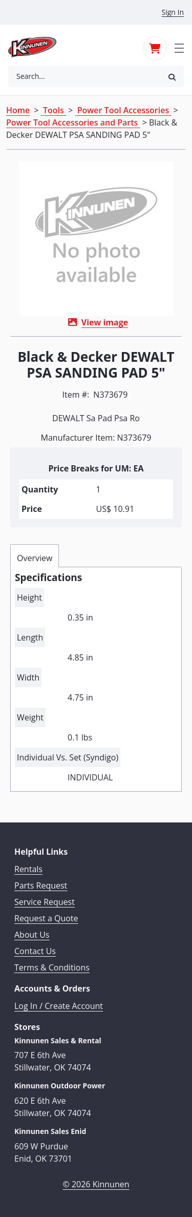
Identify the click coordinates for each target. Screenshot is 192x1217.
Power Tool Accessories (123, 110)
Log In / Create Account (58, 1006)
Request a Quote (46, 918)
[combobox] (84, 76)
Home (18, 110)
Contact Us (35, 951)
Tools (53, 110)
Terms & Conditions (52, 967)
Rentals (28, 869)
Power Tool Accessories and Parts (73, 122)
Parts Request (40, 885)
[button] (172, 76)
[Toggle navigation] (179, 47)
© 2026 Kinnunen (95, 1184)
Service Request (44, 901)
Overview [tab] (34, 558)
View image (104, 322)
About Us (32, 934)
